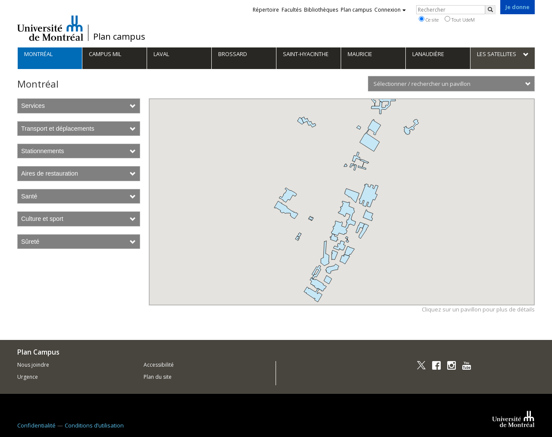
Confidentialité (36, 425)
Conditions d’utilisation (94, 425)
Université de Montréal (50, 28)
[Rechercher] (490, 9)
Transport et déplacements (78, 128)
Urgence (27, 376)
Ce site (429, 19)
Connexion (390, 9)
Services (78, 105)
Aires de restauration (78, 173)
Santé (78, 196)
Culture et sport (78, 218)
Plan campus (119, 36)
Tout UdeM (460, 19)
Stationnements (78, 151)
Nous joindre (33, 364)
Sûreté (78, 241)
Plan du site (158, 376)
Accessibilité (159, 364)
